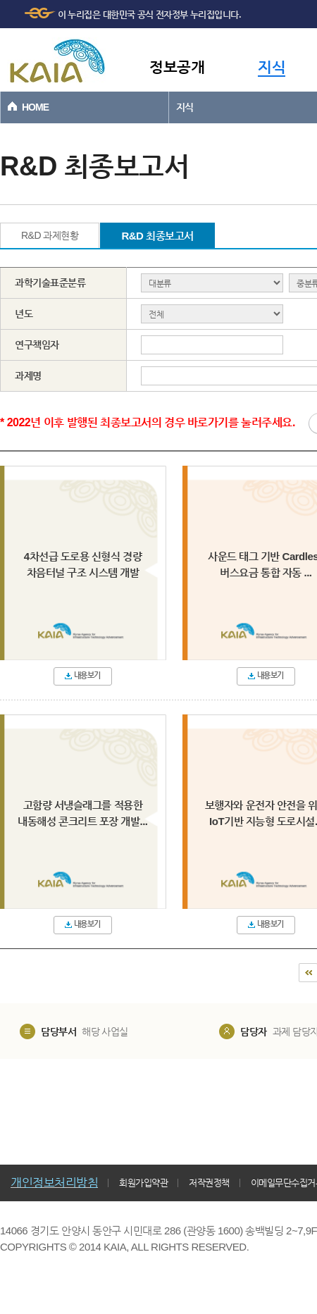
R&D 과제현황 (49, 235)
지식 (271, 66)
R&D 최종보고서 (157, 236)
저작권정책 (209, 1182)
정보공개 (176, 66)
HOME (35, 107)
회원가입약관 (143, 1182)
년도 (23, 313)
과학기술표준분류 (50, 282)
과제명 (28, 375)
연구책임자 (37, 344)
